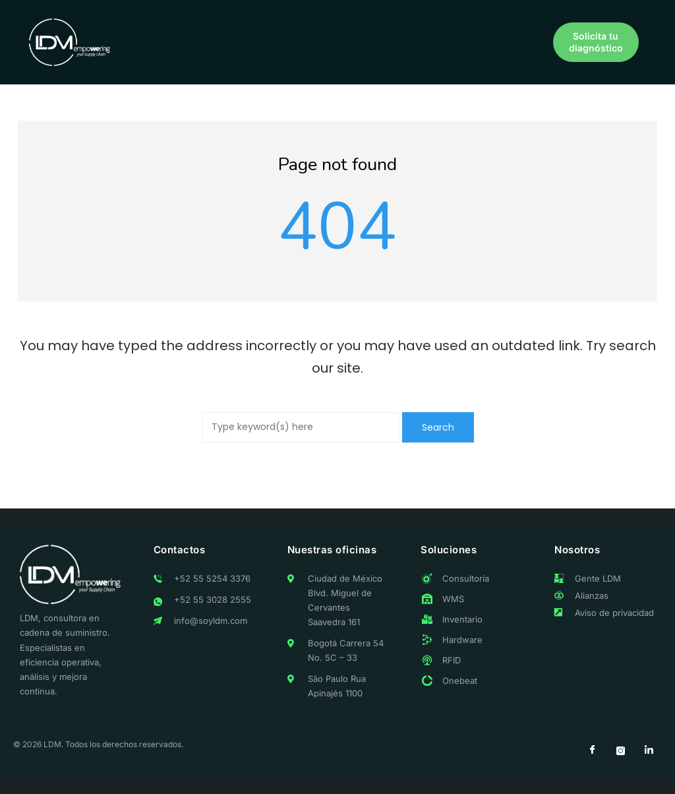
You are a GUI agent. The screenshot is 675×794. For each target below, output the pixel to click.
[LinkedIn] (649, 751)
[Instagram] (620, 751)
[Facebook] (592, 751)
